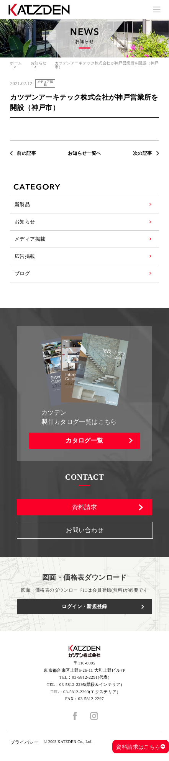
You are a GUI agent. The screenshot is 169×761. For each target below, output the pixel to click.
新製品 (22, 204)
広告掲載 (25, 256)
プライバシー (24, 742)
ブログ (22, 273)
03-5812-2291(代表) (91, 677)
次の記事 (142, 153)
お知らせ (39, 63)
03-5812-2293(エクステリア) (90, 691)
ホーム (16, 63)
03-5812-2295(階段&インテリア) (90, 684)
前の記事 (26, 153)
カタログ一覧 (84, 440)
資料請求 (84, 507)
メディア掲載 (30, 239)
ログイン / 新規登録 (84, 606)
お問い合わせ (84, 530)
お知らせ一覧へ (84, 153)
